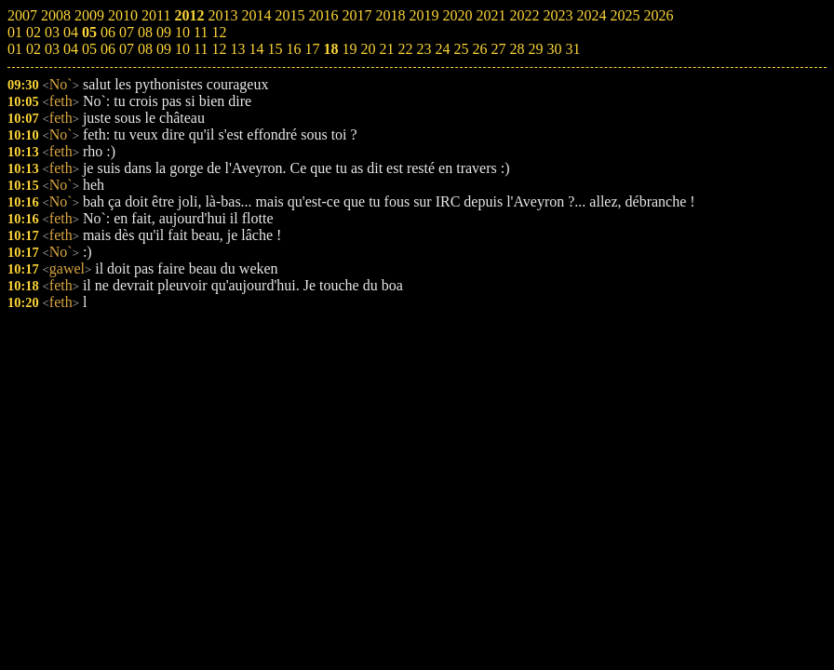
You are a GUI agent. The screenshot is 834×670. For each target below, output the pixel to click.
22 (404, 49)
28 (516, 49)
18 (330, 49)
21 (386, 49)
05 (89, 49)
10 (182, 49)
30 (553, 49)
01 (14, 49)
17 (311, 49)
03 (52, 49)
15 (274, 49)
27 (498, 49)
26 (479, 49)
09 (163, 49)
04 (70, 49)
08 (145, 49)
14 (256, 49)
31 (572, 49)
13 (237, 49)
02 (33, 49)
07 (126, 49)
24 (442, 49)
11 (201, 49)
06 (108, 49)
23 (423, 49)
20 (367, 49)
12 (218, 49)
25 (460, 49)
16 (293, 49)
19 (349, 49)
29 (535, 49)
